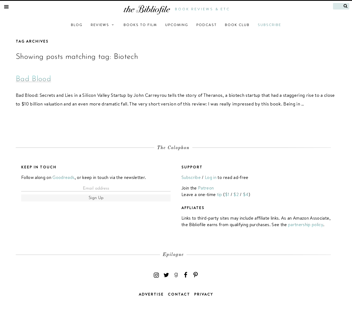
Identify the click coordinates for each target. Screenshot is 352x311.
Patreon (206, 188)
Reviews (103, 24)
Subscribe (269, 24)
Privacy (203, 294)
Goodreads (63, 177)
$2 (236, 194)
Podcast (206, 24)
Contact (179, 294)
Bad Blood (33, 79)
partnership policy (305, 224)
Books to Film (140, 24)
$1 (227, 194)
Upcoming (176, 24)
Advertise (151, 294)
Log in (210, 177)
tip (219, 194)
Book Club (237, 24)
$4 (246, 194)
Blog (77, 24)
